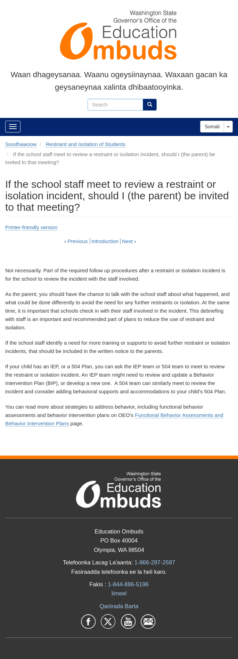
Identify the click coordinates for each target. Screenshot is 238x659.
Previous (76, 241)
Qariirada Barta (119, 606)
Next (129, 241)
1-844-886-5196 (128, 584)
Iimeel (118, 593)
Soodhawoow (20, 144)
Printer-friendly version (31, 227)
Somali (212, 126)
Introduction (104, 241)
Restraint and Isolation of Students (85, 144)
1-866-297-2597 (154, 562)
